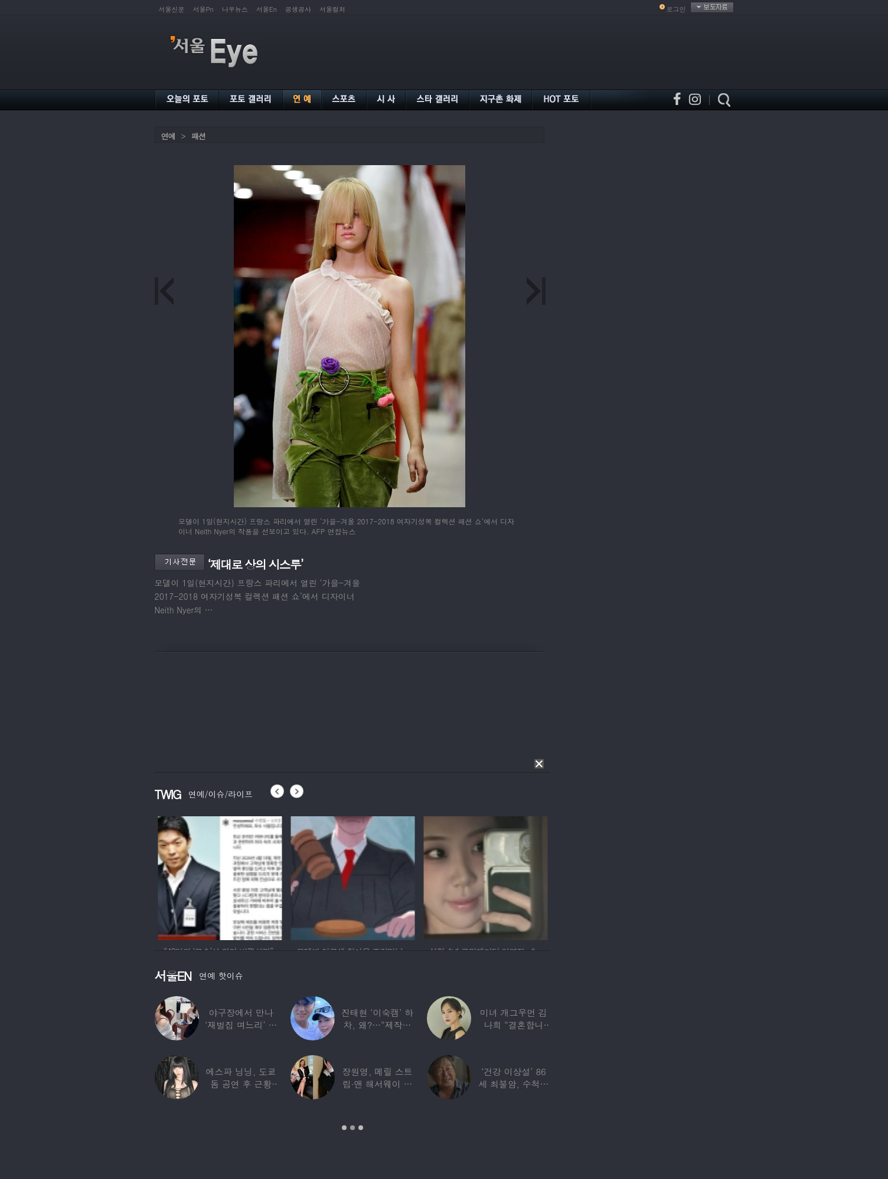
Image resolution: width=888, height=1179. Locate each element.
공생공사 (298, 9)
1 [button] (344, 1127)
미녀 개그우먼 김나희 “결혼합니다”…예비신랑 (513, 1024)
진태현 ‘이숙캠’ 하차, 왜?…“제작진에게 (377, 1024)
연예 (168, 136)
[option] (253, 876)
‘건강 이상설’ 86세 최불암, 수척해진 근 (513, 1083)
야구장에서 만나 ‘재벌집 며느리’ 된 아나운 (241, 1024)
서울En (266, 9)
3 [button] (360, 1127)
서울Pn (203, 9)
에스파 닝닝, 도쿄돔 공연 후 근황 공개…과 (241, 1083)
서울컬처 (332, 9)
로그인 (676, 9)
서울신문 (172, 9)
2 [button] (352, 1127)
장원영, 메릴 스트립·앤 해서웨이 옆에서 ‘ (377, 1083)
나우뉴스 (235, 9)
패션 (198, 136)
